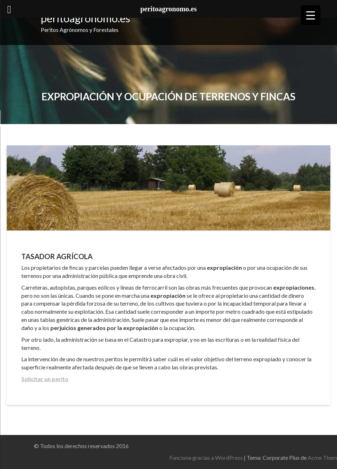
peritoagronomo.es (85, 18)
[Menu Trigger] (310, 15)
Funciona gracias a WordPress (243, 457)
